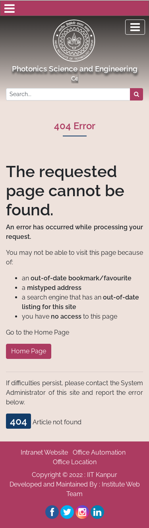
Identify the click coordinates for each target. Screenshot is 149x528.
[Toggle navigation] (135, 27)
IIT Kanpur (102, 475)
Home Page (28, 351)
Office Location (75, 462)
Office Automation (99, 452)
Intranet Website (44, 452)
